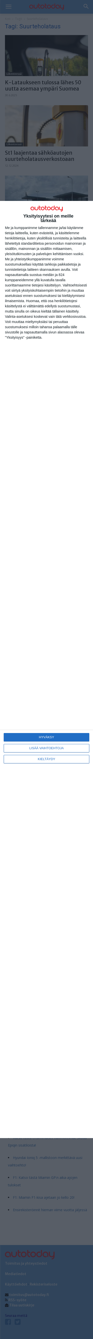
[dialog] (46, 669)
